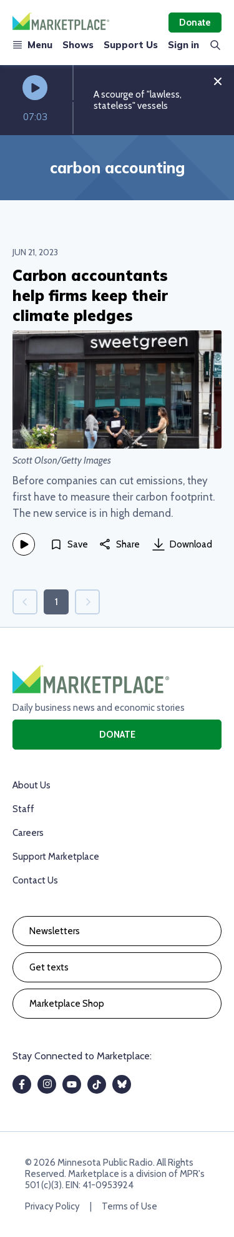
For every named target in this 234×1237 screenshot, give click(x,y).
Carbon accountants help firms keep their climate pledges (90, 295)
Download (182, 544)
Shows (78, 45)
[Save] (69, 544)
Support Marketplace (55, 856)
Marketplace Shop (66, 1003)
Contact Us (35, 880)
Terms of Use (129, 1206)
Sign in (183, 45)
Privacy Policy (52, 1206)
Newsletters (54, 931)
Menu (32, 45)
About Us (31, 785)
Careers (28, 832)
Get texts (49, 967)
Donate (195, 22)
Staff (23, 809)
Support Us (131, 45)
